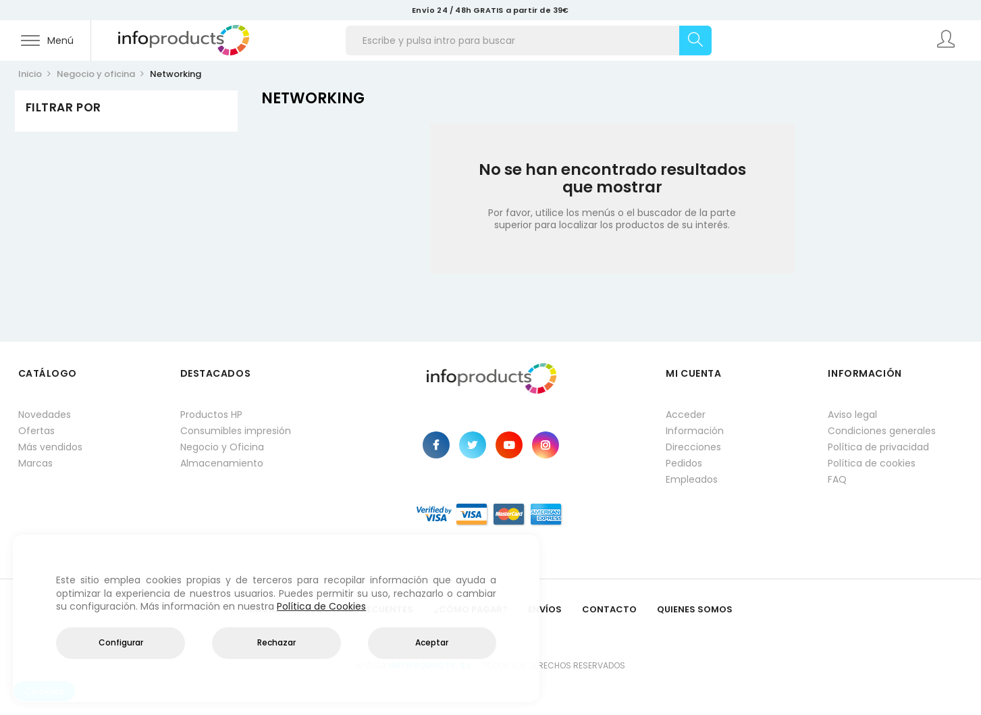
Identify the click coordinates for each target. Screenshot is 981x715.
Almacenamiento (221, 463)
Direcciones (693, 447)
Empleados (692, 479)
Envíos (545, 609)
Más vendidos (50, 447)
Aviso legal (852, 414)
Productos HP (211, 414)
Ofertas (36, 431)
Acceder (686, 414)
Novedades (44, 414)
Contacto (609, 609)
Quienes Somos (695, 609)
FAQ (837, 479)
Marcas (35, 463)
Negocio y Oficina (222, 447)
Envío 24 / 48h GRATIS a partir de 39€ (490, 10)
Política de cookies (872, 463)
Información (695, 431)
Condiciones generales (882, 431)
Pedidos (684, 463)
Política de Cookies (321, 606)
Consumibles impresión (235, 431)
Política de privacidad (878, 447)
